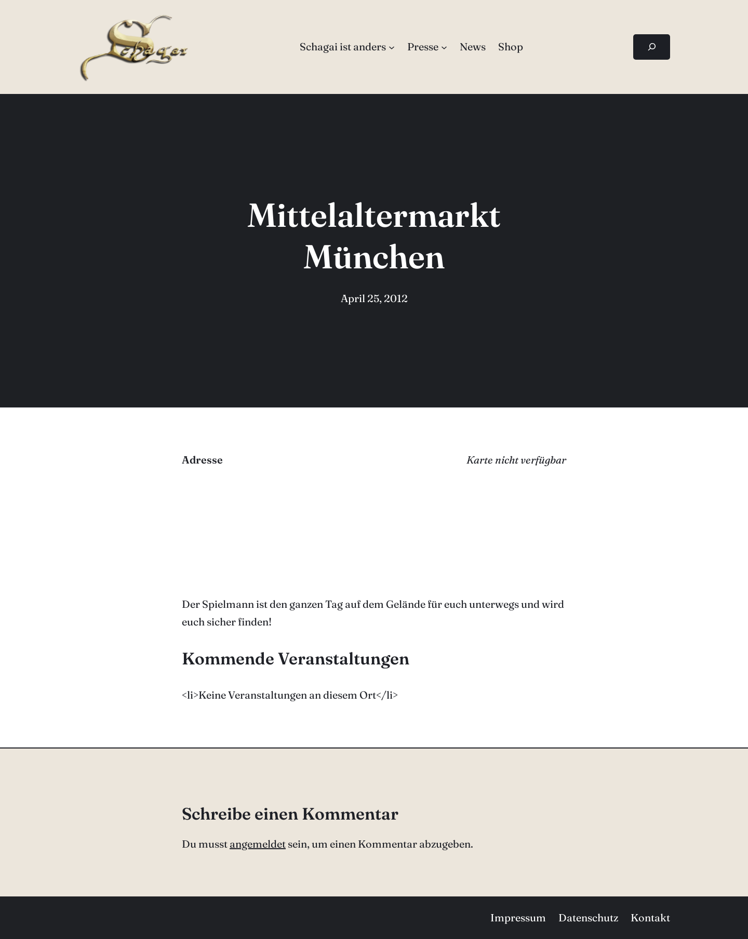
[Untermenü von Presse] (444, 47)
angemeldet (258, 843)
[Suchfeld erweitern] (651, 47)
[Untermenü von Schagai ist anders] (392, 47)
